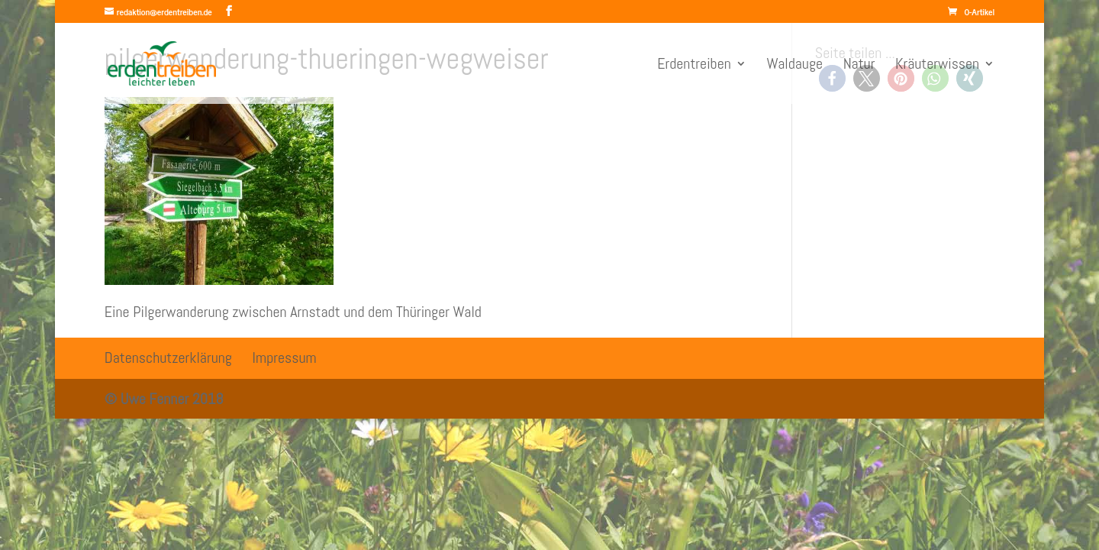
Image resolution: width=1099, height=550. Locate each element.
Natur (859, 65)
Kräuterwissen (937, 65)
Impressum (285, 357)
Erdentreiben (694, 65)
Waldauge (794, 65)
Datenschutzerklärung (168, 357)
